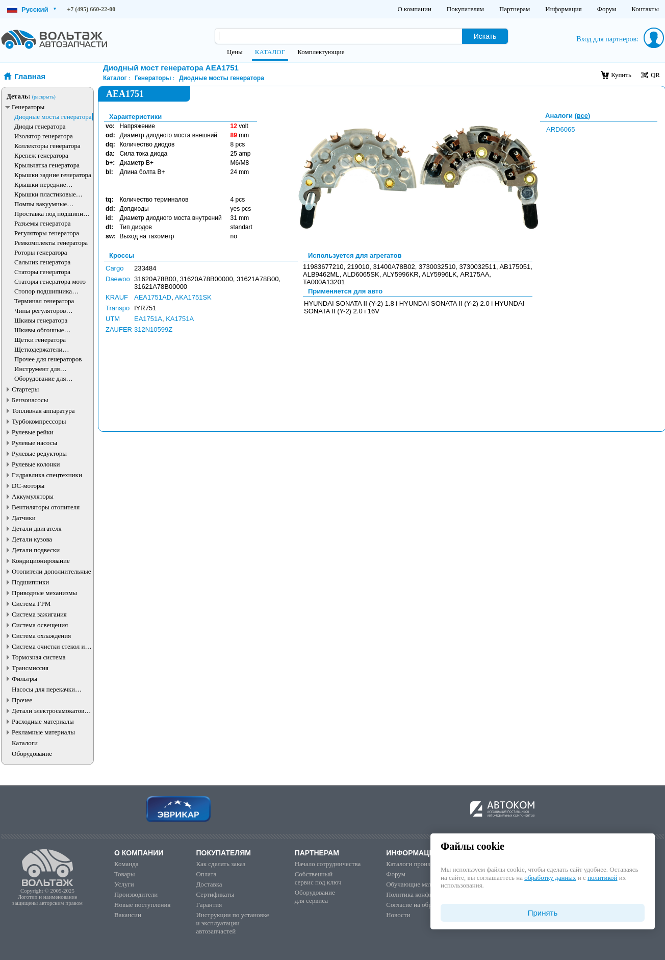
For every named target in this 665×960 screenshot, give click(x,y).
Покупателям (465, 9)
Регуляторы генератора (46, 233)
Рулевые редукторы (39, 453)
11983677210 (323, 266)
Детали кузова (32, 539)
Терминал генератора (44, 301)
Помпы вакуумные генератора (40, 204)
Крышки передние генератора (40, 184)
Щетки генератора (40, 339)
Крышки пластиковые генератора (45, 194)
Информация (563, 9)
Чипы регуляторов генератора (40, 310)
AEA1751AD (152, 297)
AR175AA (474, 274)
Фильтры (24, 678)
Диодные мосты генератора (53, 116)
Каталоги (25, 743)
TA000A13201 (324, 282)
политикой (602, 877)
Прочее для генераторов (48, 359)
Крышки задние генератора (52, 175)
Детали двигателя (37, 528)
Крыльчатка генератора (47, 165)
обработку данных (550, 877)
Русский (31, 9)
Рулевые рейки (33, 432)
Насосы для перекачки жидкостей (43, 689)
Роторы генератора (40, 252)
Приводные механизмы (44, 593)
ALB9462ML (321, 274)
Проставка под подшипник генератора (52, 213)
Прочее (22, 700)
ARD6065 (560, 129)
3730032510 (437, 266)
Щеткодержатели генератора (38, 349)
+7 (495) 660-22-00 (91, 9)
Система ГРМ (31, 603)
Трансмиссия (30, 668)
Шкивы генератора (40, 320)
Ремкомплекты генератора (51, 243)
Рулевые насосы (34, 443)
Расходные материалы (43, 721)
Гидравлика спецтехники (47, 475)
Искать (485, 36)
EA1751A (148, 319)
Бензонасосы (30, 400)
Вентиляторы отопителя (46, 507)
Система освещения (40, 625)
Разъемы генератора (42, 223)
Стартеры (25, 389)
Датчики (24, 518)
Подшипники (30, 582)
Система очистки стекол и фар (48, 646)
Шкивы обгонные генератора (39, 330)
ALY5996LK (439, 274)
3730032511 (477, 266)
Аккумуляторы (33, 496)
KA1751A (180, 319)
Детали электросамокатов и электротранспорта (50, 711)
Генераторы (28, 107)
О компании (414, 9)
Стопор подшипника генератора (43, 291)
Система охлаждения (41, 635)
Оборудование (32, 753)
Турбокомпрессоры (39, 421)
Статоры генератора (42, 272)
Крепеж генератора (41, 155)
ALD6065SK (361, 274)
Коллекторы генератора (47, 146)
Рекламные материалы (43, 732)
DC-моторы (28, 485)
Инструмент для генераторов (37, 369)
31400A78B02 (394, 266)
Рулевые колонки (36, 464)
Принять (543, 912)
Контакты (645, 9)
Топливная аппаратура (43, 410)
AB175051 (514, 266)
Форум (607, 9)
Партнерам (514, 9)
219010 (358, 266)
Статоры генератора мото (50, 281)
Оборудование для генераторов (40, 378)
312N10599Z (153, 329)
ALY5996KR (400, 274)
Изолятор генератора (43, 136)
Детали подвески (36, 550)
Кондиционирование (41, 560)
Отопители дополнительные (51, 571)
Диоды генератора (39, 126)
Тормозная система (38, 657)
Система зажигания (39, 614)
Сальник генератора (42, 262)
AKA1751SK (193, 297)
